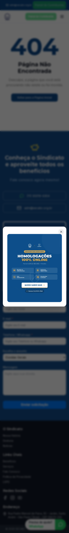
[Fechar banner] (61, 232)
